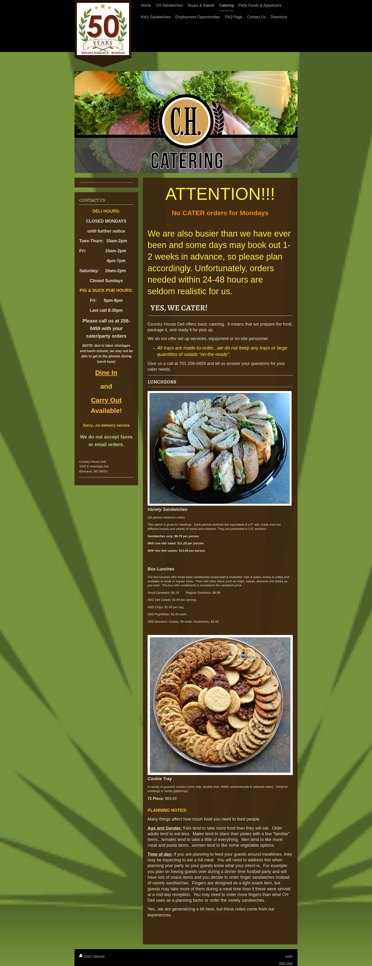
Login (289, 956)
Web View (286, 963)
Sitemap (99, 956)
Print (85, 956)
